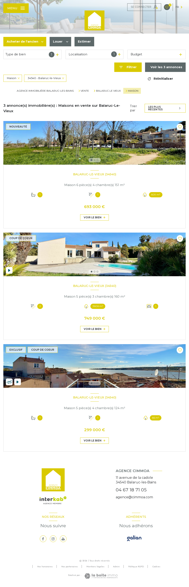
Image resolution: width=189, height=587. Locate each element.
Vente (85, 91)
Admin (116, 566)
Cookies (156, 566)
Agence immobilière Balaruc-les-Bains (45, 90)
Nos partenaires (69, 566)
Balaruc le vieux (108, 91)
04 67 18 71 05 (131, 489)
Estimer (84, 41)
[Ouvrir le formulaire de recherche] (128, 67)
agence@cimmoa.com (134, 497)
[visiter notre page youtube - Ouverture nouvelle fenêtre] (63, 538)
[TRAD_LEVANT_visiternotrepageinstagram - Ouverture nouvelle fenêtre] (53, 538)
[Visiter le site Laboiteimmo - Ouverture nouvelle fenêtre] (101, 576)
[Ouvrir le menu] (16, 8)
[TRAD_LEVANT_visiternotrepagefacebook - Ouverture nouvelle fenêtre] (43, 538)
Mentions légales (95, 566)
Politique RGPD (136, 566)
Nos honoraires (45, 566)
